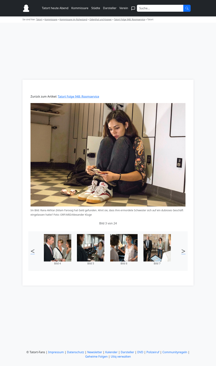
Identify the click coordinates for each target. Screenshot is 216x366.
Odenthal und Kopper (100, 19)
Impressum (56, 352)
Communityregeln (174, 352)
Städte (95, 8)
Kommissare (79, 8)
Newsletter (94, 352)
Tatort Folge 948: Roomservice (129, 19)
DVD (140, 352)
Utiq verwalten (121, 356)
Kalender (111, 352)
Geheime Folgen (96, 356)
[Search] (160, 8)
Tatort (39, 19)
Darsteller (110, 8)
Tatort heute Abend (55, 8)
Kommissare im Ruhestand (73, 19)
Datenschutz (75, 352)
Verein (123, 8)
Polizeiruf (152, 352)
